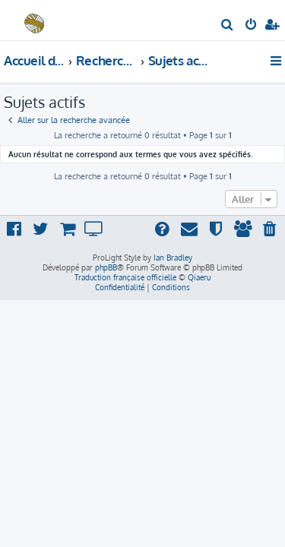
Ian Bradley (173, 257)
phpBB (106, 267)
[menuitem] (228, 26)
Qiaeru (199, 277)
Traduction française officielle (125, 277)
